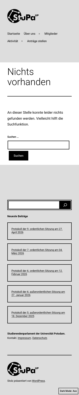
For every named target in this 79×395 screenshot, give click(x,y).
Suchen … (13, 136)
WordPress (38, 380)
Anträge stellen (37, 41)
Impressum (24, 337)
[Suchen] (65, 205)
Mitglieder (51, 33)
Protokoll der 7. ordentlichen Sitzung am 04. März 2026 (37, 251)
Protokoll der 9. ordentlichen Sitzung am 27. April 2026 (37, 230)
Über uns (29, 33)
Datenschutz (39, 337)
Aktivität (12, 41)
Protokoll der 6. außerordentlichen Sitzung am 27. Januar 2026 (38, 293)
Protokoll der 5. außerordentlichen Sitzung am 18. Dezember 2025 (38, 314)
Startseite (13, 33)
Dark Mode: (68, 391)
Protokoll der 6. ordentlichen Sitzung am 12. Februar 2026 (37, 272)
